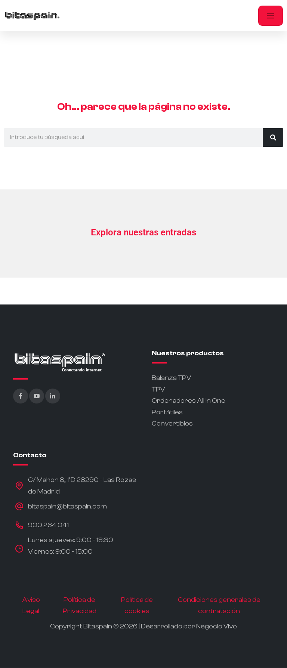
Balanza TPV (171, 378)
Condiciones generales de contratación (219, 605)
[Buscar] (273, 137)
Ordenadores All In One (188, 401)
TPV (158, 389)
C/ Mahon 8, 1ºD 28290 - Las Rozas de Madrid (82, 485)
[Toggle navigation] (270, 16)
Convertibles (172, 423)
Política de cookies (137, 605)
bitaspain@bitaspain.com (67, 506)
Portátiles (167, 412)
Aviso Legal (31, 605)
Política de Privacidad (79, 605)
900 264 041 (48, 525)
